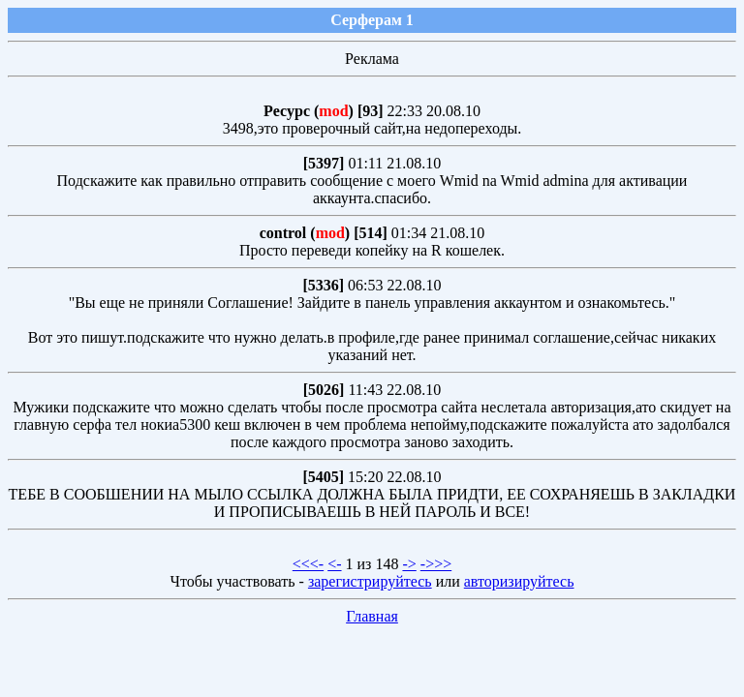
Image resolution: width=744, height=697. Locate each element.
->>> (435, 564)
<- (334, 564)
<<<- (308, 564)
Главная (372, 616)
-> (409, 564)
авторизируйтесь (519, 581)
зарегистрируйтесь (370, 581)
